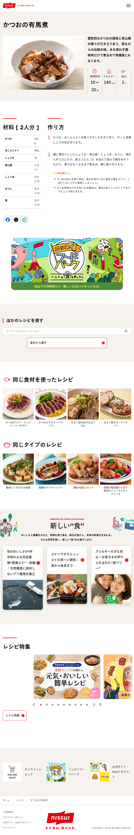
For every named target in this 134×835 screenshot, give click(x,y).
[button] (34, 705)
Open (128, 5)
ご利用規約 (8, 812)
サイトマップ (9, 827)
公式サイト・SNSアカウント (16, 822)
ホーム (6, 800)
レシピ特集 (13, 715)
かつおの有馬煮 (38, 800)
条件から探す (38, 342)
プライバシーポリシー (13, 817)
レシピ (20, 800)
